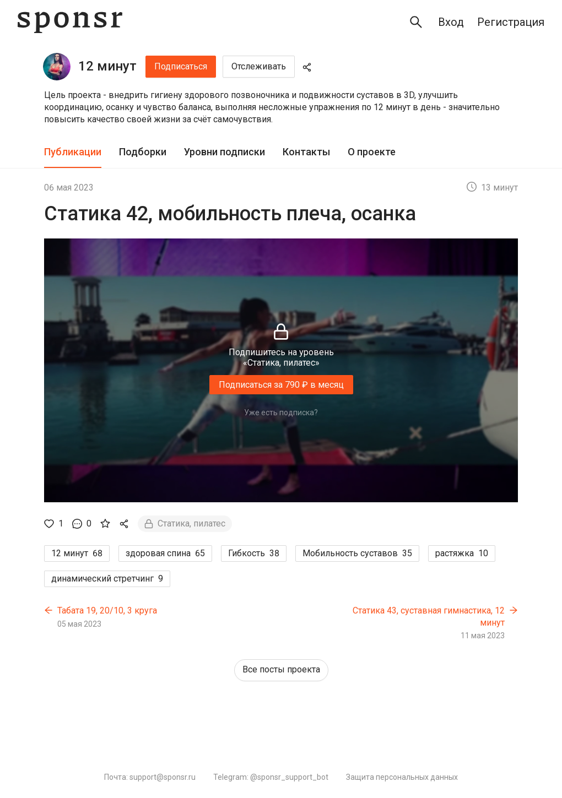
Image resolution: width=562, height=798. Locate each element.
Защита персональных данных (402, 777)
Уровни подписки (224, 152)
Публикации (72, 152)
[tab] (72, 152)
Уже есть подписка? (281, 412)
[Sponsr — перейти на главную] (70, 22)
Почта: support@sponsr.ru (150, 777)
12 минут (107, 66)
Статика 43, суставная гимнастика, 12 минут (429, 616)
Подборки (142, 152)
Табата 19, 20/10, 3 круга (107, 610)
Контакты (306, 152)
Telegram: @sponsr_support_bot (270, 777)
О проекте (372, 152)
